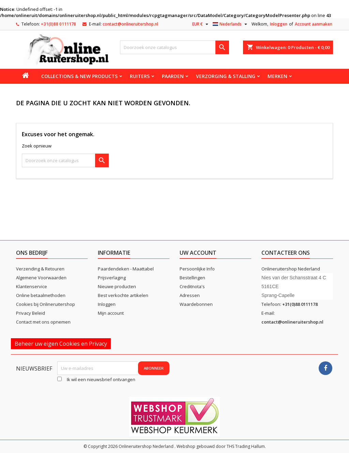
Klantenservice (31, 286)
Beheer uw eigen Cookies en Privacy (61, 343)
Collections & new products (79, 76)
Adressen (190, 295)
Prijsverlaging (112, 278)
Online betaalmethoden (40, 295)
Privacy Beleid (30, 313)
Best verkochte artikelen (123, 295)
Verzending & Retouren (40, 269)
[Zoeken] (174, 47)
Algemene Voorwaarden (41, 278)
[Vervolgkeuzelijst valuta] (201, 24)
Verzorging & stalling (225, 76)
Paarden (173, 76)
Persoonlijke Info (197, 269)
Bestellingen (192, 278)
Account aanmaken (313, 24)
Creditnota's (192, 286)
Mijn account (111, 313)
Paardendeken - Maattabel (126, 269)
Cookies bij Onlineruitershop (45, 304)
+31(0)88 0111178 (58, 24)
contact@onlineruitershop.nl (130, 24)
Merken (277, 76)
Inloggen (278, 24)
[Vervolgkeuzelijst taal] (231, 24)
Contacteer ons (285, 252)
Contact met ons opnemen (43, 322)
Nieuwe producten (117, 286)
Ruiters (140, 76)
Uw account (198, 252)
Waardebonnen (196, 304)
